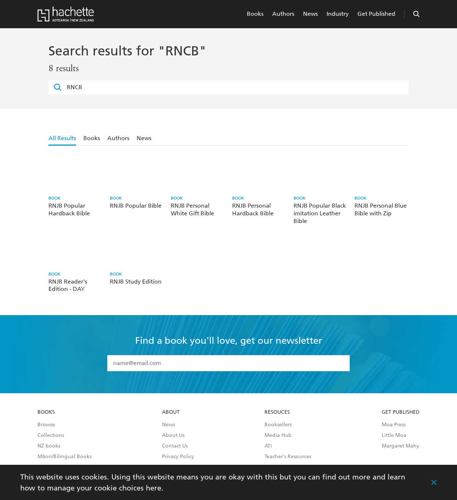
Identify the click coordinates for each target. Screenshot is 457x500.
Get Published (376, 13)
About (171, 412)
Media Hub (278, 435)
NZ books (48, 446)
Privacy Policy (178, 456)
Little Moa (394, 435)
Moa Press (394, 424)
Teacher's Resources (288, 456)
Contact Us (175, 446)
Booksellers (278, 424)
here (153, 487)
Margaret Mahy (400, 446)
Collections (50, 435)
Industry (338, 13)
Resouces (277, 412)
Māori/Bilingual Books (64, 456)
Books (255, 13)
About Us (173, 435)
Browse (46, 424)
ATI (268, 446)
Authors (283, 13)
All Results (62, 138)
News (310, 13)
